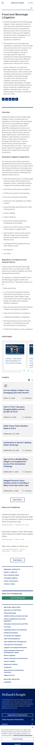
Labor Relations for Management (15, 641)
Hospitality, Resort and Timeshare (15, 630)
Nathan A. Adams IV (10, 572)
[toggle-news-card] (29, 380)
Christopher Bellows (11, 578)
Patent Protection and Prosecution (16, 658)
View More (17, 500)
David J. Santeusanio (11, 581)
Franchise (7, 627)
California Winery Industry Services (16, 616)
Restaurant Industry (11, 664)
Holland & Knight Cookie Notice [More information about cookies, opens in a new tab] (22, 739)
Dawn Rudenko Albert (11, 575)
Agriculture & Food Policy (12, 610)
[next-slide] (28, 370)
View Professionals (17, 598)
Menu (31, 3)
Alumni (5, 724)
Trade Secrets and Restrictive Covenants (14, 671)
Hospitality (7, 682)
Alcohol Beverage (10, 613)
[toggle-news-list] (32, 380)
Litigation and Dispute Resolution (15, 647)
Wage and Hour (9, 675)
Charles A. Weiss (9, 584)
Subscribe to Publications (17, 715)
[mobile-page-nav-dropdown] (17, 8)
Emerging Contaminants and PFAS (16, 624)
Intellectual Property (11, 633)
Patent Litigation (9, 655)
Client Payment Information (13, 719)
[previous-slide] (24, 370)
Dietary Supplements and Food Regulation (14, 620)
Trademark (7, 667)
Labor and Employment (12, 639)
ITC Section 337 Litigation (12, 636)
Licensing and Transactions (13, 644)
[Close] (32, 732)
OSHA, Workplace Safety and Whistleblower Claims (14, 651)
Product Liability (9, 661)
